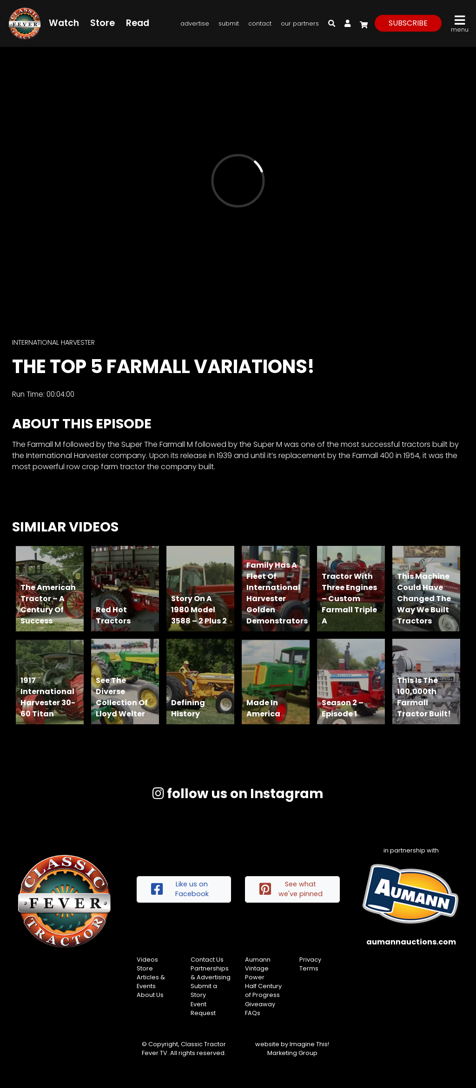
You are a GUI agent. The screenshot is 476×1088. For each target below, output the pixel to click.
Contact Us (207, 959)
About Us (150, 995)
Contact (259, 23)
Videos (147, 959)
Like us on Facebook (180, 889)
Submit (228, 23)
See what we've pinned (291, 889)
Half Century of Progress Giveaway (263, 995)
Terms (308, 968)
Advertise (194, 23)
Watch (64, 23)
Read (137, 23)
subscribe (408, 23)
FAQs (252, 1013)
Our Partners (300, 23)
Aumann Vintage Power (258, 968)
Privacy (310, 959)
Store (102, 23)
